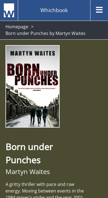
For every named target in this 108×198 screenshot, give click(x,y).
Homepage (16, 27)
